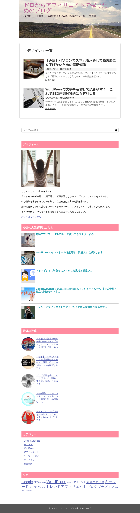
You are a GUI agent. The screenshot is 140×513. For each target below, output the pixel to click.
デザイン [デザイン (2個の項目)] (41, 487)
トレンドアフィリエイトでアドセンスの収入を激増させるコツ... (71, 307)
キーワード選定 (31, 456)
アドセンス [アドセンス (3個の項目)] (79, 482)
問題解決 (67, 69)
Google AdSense (32, 441)
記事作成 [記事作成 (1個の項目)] (30, 490)
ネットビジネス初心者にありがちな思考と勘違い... (64, 270)
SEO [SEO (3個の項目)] (36, 482)
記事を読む (50, 80)
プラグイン (29, 460)
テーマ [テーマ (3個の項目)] (33, 486)
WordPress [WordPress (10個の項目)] (56, 481)
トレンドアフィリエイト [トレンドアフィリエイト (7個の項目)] (66, 487)
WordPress (68, 98)
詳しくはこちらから (31, 217)
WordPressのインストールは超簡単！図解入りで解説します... (70, 252)
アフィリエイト (31, 452)
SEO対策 (28, 444)
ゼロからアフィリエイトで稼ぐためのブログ (65, 7)
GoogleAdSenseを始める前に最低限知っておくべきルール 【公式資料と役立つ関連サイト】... (76, 290)
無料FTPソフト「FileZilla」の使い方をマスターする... (66, 234)
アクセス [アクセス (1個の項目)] (70, 482)
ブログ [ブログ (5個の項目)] (92, 487)
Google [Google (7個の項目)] (27, 482)
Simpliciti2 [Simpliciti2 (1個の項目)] (42, 482)
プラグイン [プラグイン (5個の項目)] (106, 487)
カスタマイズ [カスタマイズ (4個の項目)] (95, 482)
